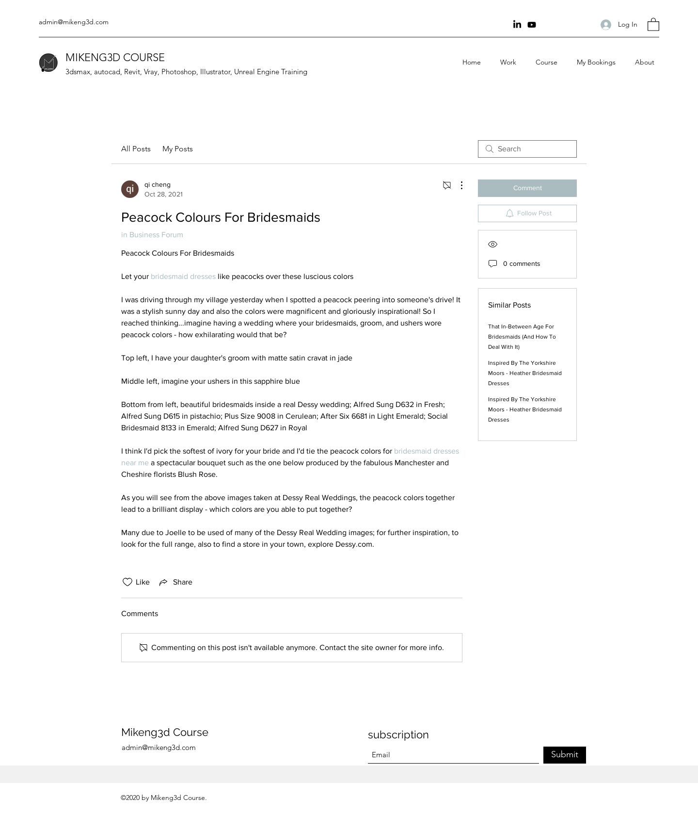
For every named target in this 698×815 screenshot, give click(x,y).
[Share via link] (175, 582)
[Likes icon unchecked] (127, 582)
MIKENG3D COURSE (115, 57)
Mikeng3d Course (164, 732)
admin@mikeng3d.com (74, 21)
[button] (653, 24)
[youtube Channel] (532, 25)
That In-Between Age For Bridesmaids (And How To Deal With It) (522, 336)
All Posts (136, 148)
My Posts (177, 148)
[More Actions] (456, 185)
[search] (527, 149)
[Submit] (564, 755)
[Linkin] (517, 25)
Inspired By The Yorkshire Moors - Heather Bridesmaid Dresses (525, 373)
